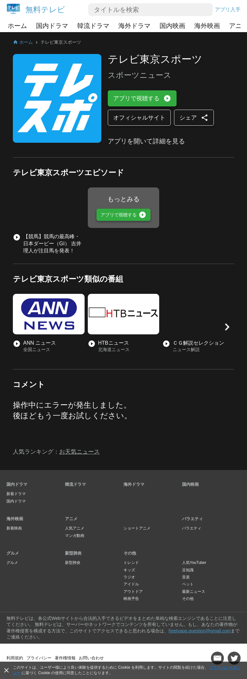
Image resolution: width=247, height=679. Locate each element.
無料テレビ (45, 9)
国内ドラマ (52, 25)
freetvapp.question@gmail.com (200, 630)
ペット (188, 584)
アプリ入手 (228, 9)
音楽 (186, 577)
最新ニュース (193, 591)
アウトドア (133, 591)
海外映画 (207, 25)
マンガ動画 (74, 535)
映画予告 (131, 598)
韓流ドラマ (93, 25)
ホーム (17, 25)
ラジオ (129, 577)
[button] (227, 327)
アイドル (131, 584)
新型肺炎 (73, 553)
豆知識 (188, 570)
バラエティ (192, 518)
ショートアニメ (137, 528)
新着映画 (14, 528)
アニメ (71, 518)
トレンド (131, 562)
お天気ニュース (79, 451)
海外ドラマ (134, 25)
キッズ (129, 570)
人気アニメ (74, 528)
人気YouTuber (194, 562)
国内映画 (172, 25)
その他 (130, 553)
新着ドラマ (16, 494)
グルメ (12, 553)
